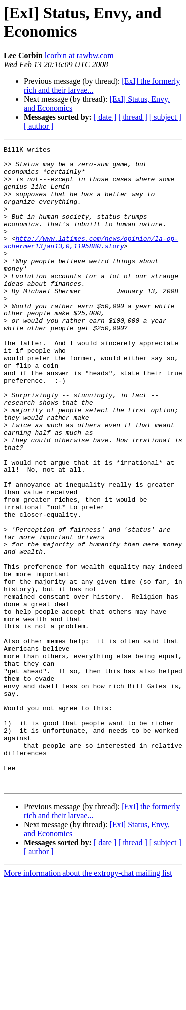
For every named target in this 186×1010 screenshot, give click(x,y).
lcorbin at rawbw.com (79, 55)
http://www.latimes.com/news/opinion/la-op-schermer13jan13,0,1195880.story (91, 262)
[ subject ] (165, 117)
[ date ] (105, 117)
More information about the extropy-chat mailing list (88, 1001)
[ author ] (39, 126)
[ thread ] (132, 117)
